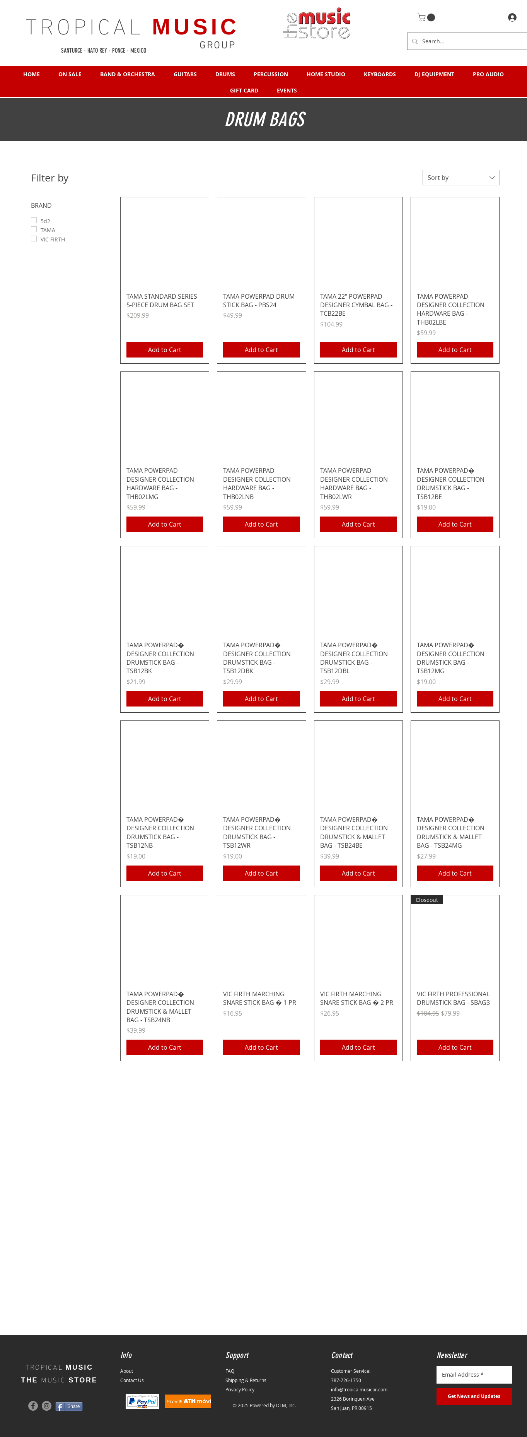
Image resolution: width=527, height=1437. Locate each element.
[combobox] (461, 177)
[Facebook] (33, 1406)
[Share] (69, 1406)
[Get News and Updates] (474, 1396)
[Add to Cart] (164, 350)
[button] (427, 17)
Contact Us (132, 1380)
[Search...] (470, 41)
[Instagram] (46, 1406)
